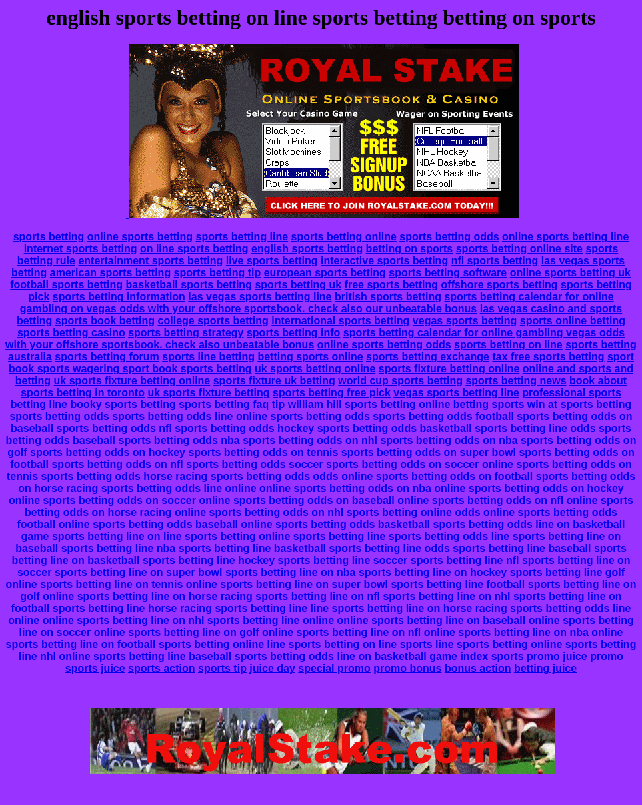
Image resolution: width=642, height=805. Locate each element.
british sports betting (388, 296)
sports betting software (448, 272)
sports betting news (515, 380)
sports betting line (241, 236)
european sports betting (325, 272)
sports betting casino (71, 332)
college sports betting (213, 320)
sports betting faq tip (232, 404)
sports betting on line (508, 344)
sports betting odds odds (275, 476)
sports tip (222, 668)
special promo (334, 668)
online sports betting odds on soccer (102, 500)
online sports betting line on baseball (431, 620)
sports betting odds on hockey (107, 452)
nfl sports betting (495, 260)
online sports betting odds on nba (345, 488)
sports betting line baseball (522, 548)
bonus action (478, 668)
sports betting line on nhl (446, 596)
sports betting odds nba (179, 440)
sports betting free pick (332, 392)
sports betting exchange (427, 356)
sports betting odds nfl (114, 428)
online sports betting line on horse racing (148, 596)
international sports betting (340, 320)
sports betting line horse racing (132, 608)
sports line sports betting (464, 644)
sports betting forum (107, 356)
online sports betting (140, 236)
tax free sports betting (548, 356)
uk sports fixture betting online (132, 380)
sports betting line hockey (209, 560)
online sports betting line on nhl (124, 620)
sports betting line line (272, 608)
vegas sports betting (465, 320)
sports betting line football (458, 584)
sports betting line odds (535, 428)
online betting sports (471, 404)
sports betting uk (298, 284)
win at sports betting (579, 404)
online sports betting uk (570, 272)
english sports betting (307, 248)
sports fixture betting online (449, 368)
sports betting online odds (414, 512)
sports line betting (208, 356)
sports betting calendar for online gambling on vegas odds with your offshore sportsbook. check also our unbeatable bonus (317, 302)
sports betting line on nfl (317, 596)
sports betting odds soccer (254, 464)
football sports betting (66, 284)
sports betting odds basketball (394, 428)
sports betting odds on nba (448, 440)
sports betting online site (519, 248)
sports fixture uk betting (274, 380)
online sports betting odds (384, 344)
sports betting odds (449, 236)
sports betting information (119, 296)
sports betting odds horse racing (124, 476)
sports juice (95, 668)
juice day (272, 668)
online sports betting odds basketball (335, 524)
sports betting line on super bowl (139, 572)
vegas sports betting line (456, 392)
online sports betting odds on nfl (480, 500)
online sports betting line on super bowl (287, 584)
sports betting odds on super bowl (428, 452)
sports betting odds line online (179, 488)
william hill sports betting (352, 404)
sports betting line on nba (290, 572)
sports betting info (293, 332)
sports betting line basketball (252, 548)
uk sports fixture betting (208, 392)
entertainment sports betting (150, 260)
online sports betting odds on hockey (528, 488)
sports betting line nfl (465, 560)
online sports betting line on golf (176, 632)
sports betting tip (217, 272)
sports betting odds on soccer (402, 464)
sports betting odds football (443, 416)
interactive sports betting (384, 260)
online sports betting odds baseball (148, 524)
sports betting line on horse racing (419, 608)
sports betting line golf (567, 572)
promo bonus (407, 668)
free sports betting (391, 284)
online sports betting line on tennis (94, 584)
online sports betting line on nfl (341, 632)
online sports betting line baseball (145, 656)
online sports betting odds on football (437, 476)
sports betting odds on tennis (263, 452)
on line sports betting (194, 248)
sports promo (525, 656)
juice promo (593, 656)
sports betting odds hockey (244, 428)
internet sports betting (80, 248)
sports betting (49, 236)
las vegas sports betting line (259, 296)
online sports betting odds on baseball (296, 500)
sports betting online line (222, 644)
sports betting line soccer (343, 560)
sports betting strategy (185, 332)
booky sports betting (122, 404)
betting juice (545, 668)
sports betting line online (270, 620)
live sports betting (272, 260)
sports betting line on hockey (433, 572)
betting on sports (409, 248)
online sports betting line (565, 236)
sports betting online (344, 236)
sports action (161, 668)
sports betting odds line (172, 416)
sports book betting (105, 320)
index (474, 656)
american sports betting (110, 272)
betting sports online (310, 356)
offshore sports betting (499, 284)
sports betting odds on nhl (310, 440)
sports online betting (572, 320)
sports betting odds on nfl (117, 464)
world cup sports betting (400, 380)
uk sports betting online (315, 368)
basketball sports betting (189, 284)
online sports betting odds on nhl (259, 512)
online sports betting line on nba (506, 632)
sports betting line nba (118, 548)
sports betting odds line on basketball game (346, 656)
